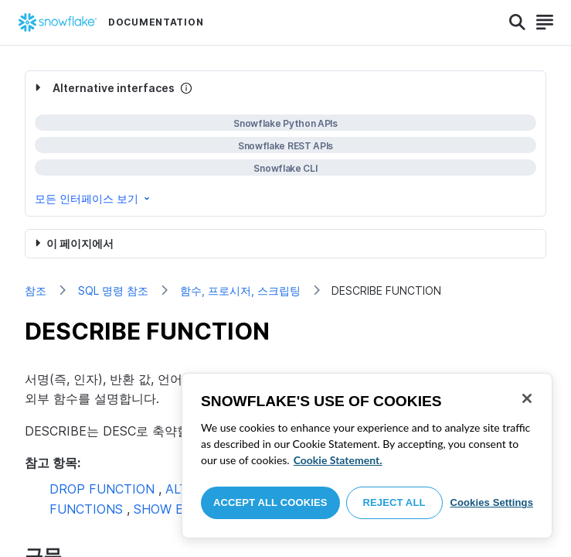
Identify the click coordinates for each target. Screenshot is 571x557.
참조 (35, 290)
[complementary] (285, 143)
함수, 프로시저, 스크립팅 (240, 290)
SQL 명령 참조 (113, 290)
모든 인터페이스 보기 (93, 198)
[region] (367, 455)
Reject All (394, 502)
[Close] (527, 398)
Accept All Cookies (270, 502)
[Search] (517, 22)
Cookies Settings (491, 502)
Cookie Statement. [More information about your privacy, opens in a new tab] (338, 459)
